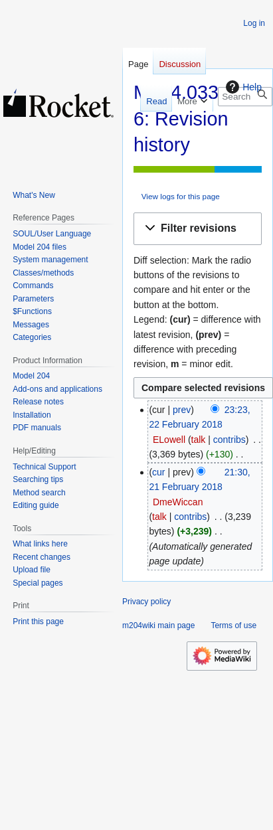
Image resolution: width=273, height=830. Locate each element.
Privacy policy (146, 601)
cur (158, 472)
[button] (197, 229)
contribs (229, 439)
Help (242, 87)
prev (182, 409)
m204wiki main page (158, 625)
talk (198, 439)
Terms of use (233, 625)
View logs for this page (180, 196)
